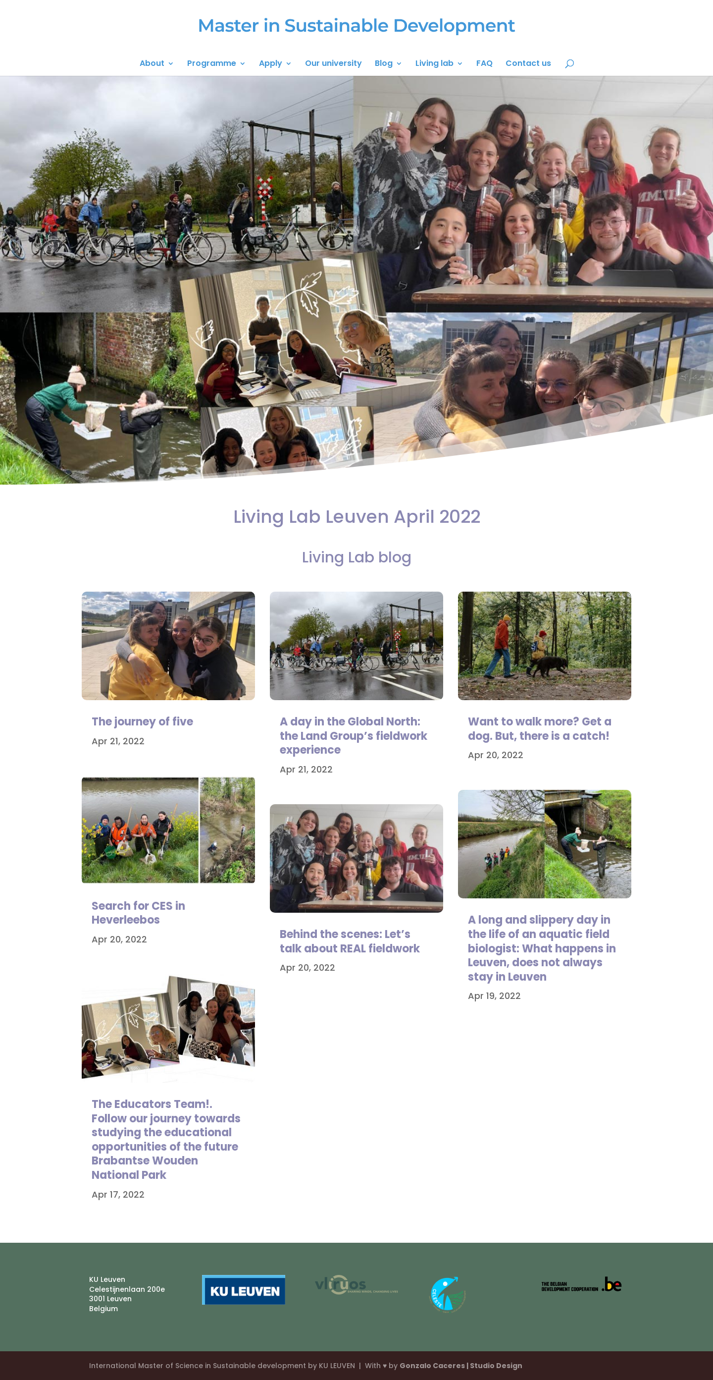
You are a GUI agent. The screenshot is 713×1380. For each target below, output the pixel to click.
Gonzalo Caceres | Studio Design (461, 1366)
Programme (211, 64)
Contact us (528, 64)
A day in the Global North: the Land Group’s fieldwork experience (353, 736)
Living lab (434, 64)
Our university (333, 64)
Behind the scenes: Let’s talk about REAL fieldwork (350, 941)
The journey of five (142, 721)
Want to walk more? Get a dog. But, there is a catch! (539, 729)
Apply (270, 64)
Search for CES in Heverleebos (138, 913)
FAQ (484, 64)
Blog (384, 64)
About (152, 64)
